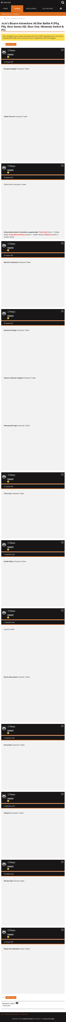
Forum (17, 8)
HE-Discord (48, 8)
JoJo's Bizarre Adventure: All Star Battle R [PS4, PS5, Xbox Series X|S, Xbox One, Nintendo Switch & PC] (32, 26)
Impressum (24, 1014)
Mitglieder (31, 8)
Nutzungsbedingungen (10, 1014)
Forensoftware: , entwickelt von (33, 1018)
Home (5, 8)
